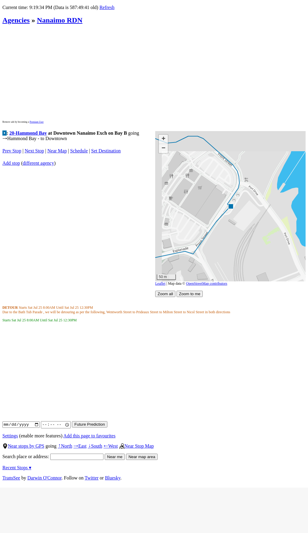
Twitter (92, 477)
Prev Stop (11, 150)
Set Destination (106, 150)
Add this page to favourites (89, 435)
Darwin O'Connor (44, 477)
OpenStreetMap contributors (206, 283)
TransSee (11, 477)
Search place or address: (52, 456)
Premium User (36, 122)
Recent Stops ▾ (16, 467)
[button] (230, 206)
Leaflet (160, 283)
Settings (10, 435)
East (80, 446)
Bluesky (112, 477)
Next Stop (34, 150)
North (65, 446)
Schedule (79, 150)
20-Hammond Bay (28, 133)
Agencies (16, 20)
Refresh (107, 7)
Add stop (11, 163)
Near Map (57, 150)
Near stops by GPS (23, 446)
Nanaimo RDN (59, 20)
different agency (38, 163)
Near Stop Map (136, 446)
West (110, 446)
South (95, 446)
